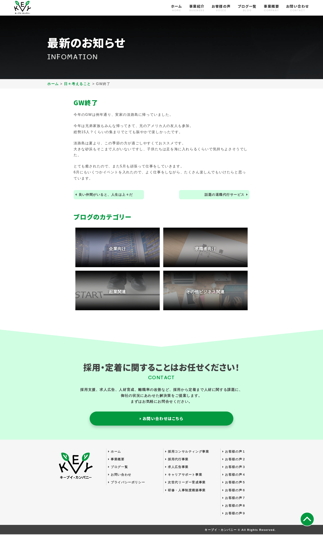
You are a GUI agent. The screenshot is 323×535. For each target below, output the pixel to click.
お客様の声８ (234, 506)
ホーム (176, 8)
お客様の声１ (234, 452)
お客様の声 (221, 8)
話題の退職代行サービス (223, 195)
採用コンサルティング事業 (187, 452)
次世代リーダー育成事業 (185, 483)
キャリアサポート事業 (183, 475)
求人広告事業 (177, 467)
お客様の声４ (234, 475)
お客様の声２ (234, 459)
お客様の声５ (234, 483)
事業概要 (271, 8)
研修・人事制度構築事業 (185, 490)
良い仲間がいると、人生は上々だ (108, 195)
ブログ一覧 (247, 8)
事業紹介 (197, 8)
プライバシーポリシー (126, 483)
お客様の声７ (234, 498)
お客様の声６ (234, 490)
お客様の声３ (234, 467)
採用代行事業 (177, 459)
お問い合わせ (297, 8)
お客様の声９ (234, 514)
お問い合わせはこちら (161, 419)
